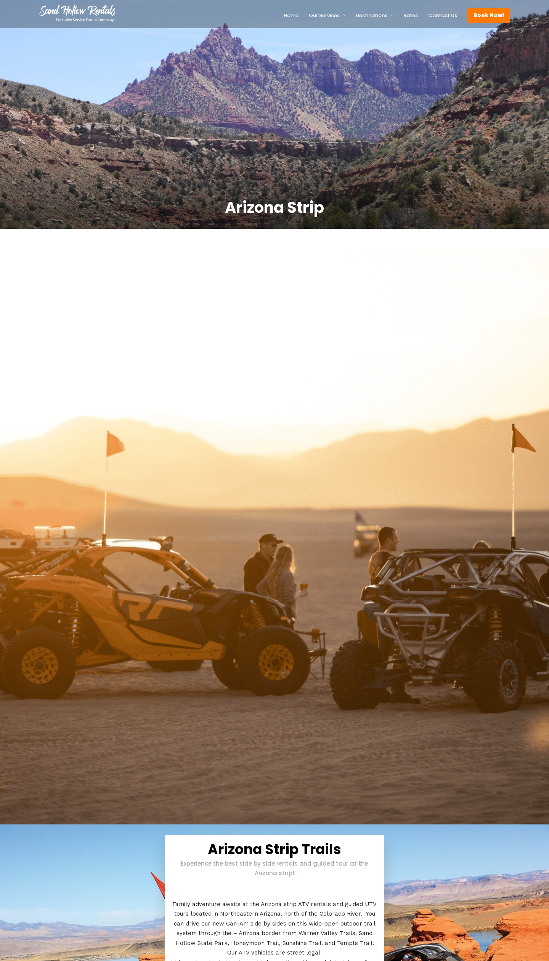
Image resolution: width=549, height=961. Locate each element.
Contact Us (442, 15)
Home (291, 15)
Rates (410, 15)
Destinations (371, 15)
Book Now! (489, 15)
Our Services (324, 15)
